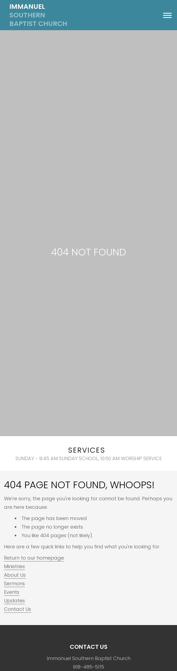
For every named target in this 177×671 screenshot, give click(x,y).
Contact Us (17, 609)
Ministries (14, 566)
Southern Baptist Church (38, 15)
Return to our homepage (34, 557)
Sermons (14, 583)
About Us (15, 575)
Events (11, 592)
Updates (14, 600)
